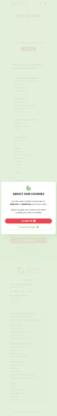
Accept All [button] (26, 220)
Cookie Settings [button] (26, 227)
